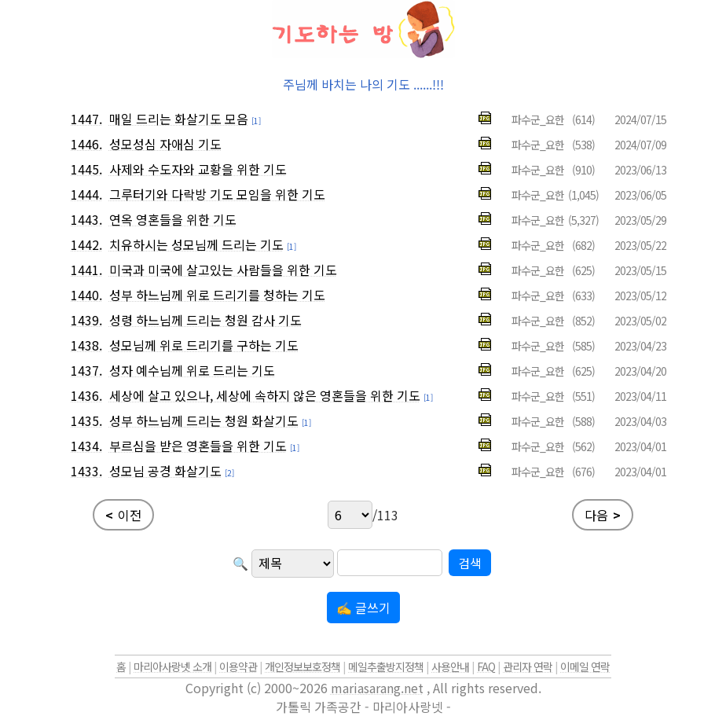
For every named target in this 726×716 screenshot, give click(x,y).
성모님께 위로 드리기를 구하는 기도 (204, 345)
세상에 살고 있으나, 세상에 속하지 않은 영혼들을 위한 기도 (264, 395)
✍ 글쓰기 (363, 607)
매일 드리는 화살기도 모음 (178, 118)
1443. (86, 219)
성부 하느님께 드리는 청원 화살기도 (204, 420)
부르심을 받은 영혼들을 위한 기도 (198, 445)
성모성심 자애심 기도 (165, 143)
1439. (86, 319)
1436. (86, 395)
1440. (86, 294)
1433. (86, 470)
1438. (86, 345)
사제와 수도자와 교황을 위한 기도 (198, 169)
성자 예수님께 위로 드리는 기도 (192, 370)
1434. (86, 445)
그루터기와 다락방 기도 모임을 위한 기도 (217, 194)
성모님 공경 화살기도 (165, 470)
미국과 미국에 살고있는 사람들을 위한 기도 (223, 269)
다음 (603, 514)
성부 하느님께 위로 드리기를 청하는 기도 (217, 294)
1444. (86, 194)
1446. (86, 143)
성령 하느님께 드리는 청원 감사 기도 (205, 319)
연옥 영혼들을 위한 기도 (172, 219)
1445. (86, 169)
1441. (86, 269)
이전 (123, 514)
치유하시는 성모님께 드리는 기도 (196, 244)
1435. (86, 420)
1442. (86, 244)
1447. (86, 118)
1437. (86, 370)
